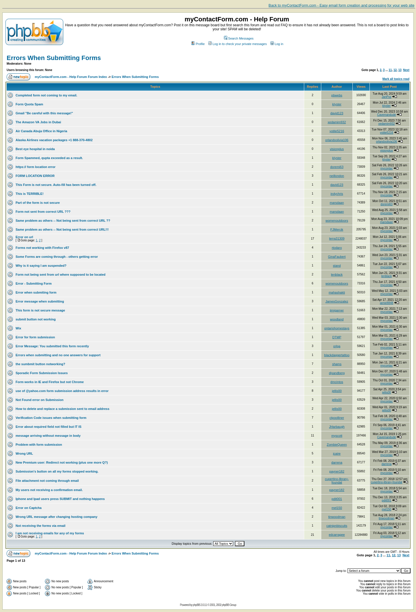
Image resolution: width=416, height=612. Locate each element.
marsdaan (337, 202)
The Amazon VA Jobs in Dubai (38, 122)
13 (400, 70)
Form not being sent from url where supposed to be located (60, 274)
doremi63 (336, 167)
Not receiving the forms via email (40, 525)
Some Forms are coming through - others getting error (57, 256)
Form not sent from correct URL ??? (43, 211)
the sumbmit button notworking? (40, 364)
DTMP (336, 337)
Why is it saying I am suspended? (41, 265)
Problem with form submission (39, 444)
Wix (18, 328)
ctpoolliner (337, 417)
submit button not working (36, 319)
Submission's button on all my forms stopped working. (57, 471)
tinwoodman (336, 516)
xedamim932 (337, 122)
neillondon (337, 176)
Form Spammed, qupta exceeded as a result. (49, 158)
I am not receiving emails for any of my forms (50, 533)
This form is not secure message (40, 310)
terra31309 (336, 238)
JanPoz (386, 96)
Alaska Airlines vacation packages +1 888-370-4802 (54, 140)
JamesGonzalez (336, 301)
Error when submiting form (36, 292)
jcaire (337, 453)
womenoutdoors (337, 220)
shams (336, 364)
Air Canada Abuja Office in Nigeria (41, 131)
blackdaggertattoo (336, 355)
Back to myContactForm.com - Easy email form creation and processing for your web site (342, 5)
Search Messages (239, 38)
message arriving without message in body (48, 435)
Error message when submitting (40, 301)
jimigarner (337, 310)
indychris (336, 193)
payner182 (336, 471)
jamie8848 (386, 303)
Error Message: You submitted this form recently (52, 346)
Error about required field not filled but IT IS (48, 426)
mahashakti (337, 292)
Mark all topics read (395, 79)
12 (395, 70)
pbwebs (336, 95)
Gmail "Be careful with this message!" (44, 113)
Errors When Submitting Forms (54, 57)
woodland (336, 319)
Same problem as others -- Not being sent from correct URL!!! (62, 229)
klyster (336, 104)
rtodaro (337, 247)
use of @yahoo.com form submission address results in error (62, 391)
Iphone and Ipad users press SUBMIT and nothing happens (60, 499)
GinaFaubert (337, 256)
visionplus (337, 149)
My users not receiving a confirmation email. (49, 490)
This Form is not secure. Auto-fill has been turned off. (56, 184)
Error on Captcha (29, 508)
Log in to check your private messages (237, 44)
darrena (336, 462)
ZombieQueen (337, 444)
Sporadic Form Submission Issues (42, 373)
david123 (336, 113)
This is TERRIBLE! (30, 193)
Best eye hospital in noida (35, 149)
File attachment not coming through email (47, 480)
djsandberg (337, 373)
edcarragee (337, 534)
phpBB (196, 605)
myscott (336, 435)
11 (390, 70)
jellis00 (337, 391)
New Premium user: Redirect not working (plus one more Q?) (62, 462)
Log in (276, 44)
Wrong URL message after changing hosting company (56, 516)
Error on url (24, 237)
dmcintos (336, 382)
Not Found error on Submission (40, 400)
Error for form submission (35, 337)
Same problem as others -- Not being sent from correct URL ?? (63, 220)
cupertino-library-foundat (337, 480)
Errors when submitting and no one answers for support (58, 355)
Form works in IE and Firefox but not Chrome (50, 382)
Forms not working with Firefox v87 (42, 247)
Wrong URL (24, 453)
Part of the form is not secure (38, 202)
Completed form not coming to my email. (46, 95)
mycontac (386, 168)
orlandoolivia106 (336, 140)
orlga (336, 346)
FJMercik (336, 229)
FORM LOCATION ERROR (35, 176)
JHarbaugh (337, 426)
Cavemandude (386, 114)
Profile (198, 44)
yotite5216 (336, 131)
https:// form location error (35, 167)
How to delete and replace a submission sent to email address (62, 409)
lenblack (337, 274)
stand (337, 265)
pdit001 (337, 499)
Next (406, 70)
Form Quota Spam (29, 104)
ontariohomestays (336, 328)
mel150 (337, 508)
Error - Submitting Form (34, 283)
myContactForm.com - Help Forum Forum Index (71, 77)
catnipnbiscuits (336, 525)
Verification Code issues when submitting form (51, 417)
